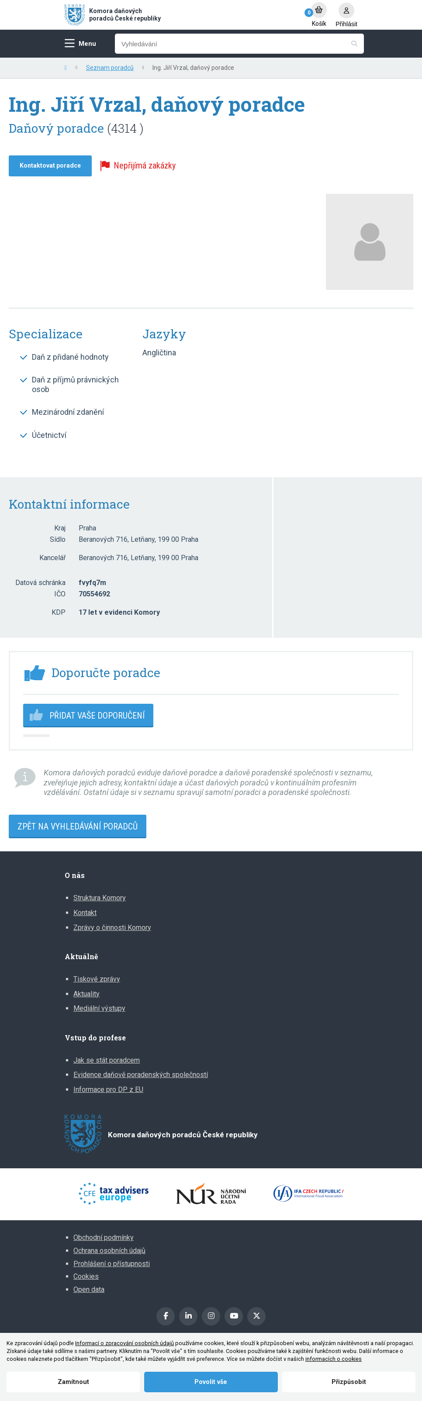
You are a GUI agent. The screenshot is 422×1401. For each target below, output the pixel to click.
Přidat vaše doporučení (97, 715)
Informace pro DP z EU (108, 1089)
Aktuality (86, 994)
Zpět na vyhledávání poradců (77, 826)
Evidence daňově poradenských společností (140, 1075)
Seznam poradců (110, 67)
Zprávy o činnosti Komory (112, 927)
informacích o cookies (333, 1359)
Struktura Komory (99, 898)
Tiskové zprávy (96, 979)
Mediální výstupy (99, 1008)
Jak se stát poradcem (106, 1060)
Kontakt (85, 913)
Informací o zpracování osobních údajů (124, 1343)
